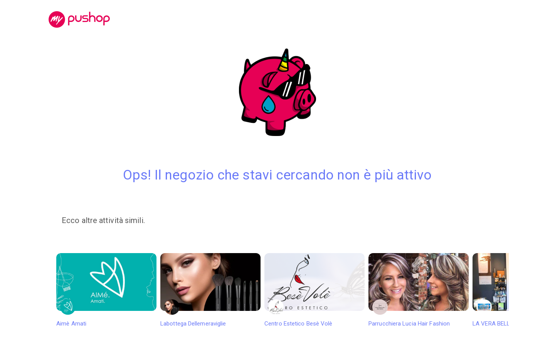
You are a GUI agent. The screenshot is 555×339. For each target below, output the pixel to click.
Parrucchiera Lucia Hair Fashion (418, 290)
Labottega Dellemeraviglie (210, 290)
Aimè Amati (106, 290)
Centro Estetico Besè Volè (314, 290)
